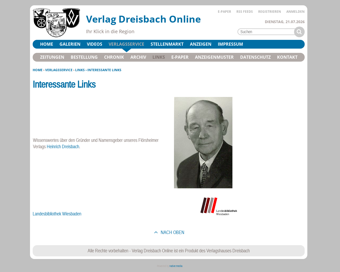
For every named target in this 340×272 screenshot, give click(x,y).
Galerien (70, 44)
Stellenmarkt (167, 44)
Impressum (230, 44)
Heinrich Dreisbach (63, 146)
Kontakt (287, 57)
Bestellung (84, 57)
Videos (94, 44)
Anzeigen (200, 44)
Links (158, 57)
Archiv (138, 57)
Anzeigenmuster (214, 57)
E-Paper (224, 11)
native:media (175, 266)
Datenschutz (255, 57)
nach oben (172, 232)
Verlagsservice (59, 70)
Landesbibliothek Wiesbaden (57, 213)
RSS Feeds (244, 11)
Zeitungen (52, 57)
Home (37, 70)
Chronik (114, 57)
